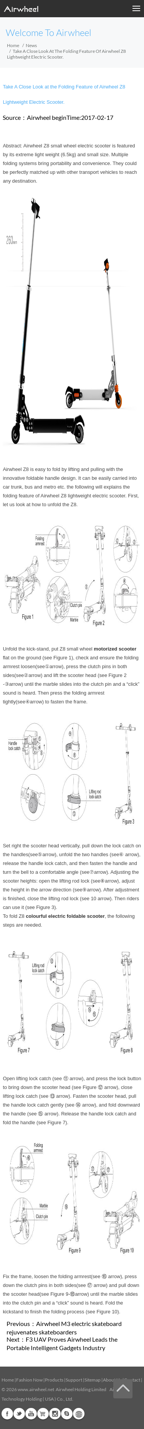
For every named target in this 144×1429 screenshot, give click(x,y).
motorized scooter (115, 649)
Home (13, 45)
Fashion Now (29, 1380)
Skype (67, 1413)
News (31, 45)
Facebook (7, 1413)
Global (78, 1413)
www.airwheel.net (36, 1389)
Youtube (31, 1413)
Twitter (19, 1413)
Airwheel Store (43, 1413)
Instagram (55, 1413)
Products (54, 1380)
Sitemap (92, 1380)
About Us (112, 1380)
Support (74, 1380)
